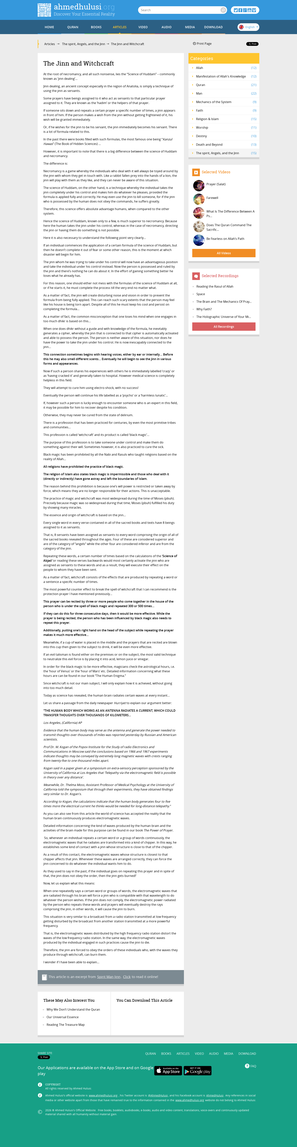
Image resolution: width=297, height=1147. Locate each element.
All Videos (224, 253)
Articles (49, 44)
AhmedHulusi (215, 1095)
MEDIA (190, 27)
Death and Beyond (226, 144)
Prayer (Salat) (209, 185)
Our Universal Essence (63, 1017)
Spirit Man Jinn (108, 976)
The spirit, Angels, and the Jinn (83, 44)
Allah (226, 68)
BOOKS (96, 27)
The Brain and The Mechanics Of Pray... (224, 301)
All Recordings (224, 326)
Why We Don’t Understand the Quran (73, 1009)
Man (226, 93)
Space (200, 294)
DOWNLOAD (213, 27)
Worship (226, 127)
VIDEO (143, 27)
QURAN (72, 27)
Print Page (202, 43)
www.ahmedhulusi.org (103, 1095)
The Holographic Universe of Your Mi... (223, 317)
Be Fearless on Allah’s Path (218, 240)
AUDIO (167, 27)
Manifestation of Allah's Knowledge (226, 76)
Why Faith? (204, 309)
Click (127, 976)
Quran (226, 85)
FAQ (253, 1066)
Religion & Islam (226, 119)
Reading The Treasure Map (66, 1025)
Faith (226, 110)
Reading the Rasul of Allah (214, 286)
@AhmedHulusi (158, 1095)
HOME (49, 27)
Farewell (205, 199)
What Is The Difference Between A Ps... (224, 213)
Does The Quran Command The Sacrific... (222, 226)
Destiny (226, 136)
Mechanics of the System (226, 102)
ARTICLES (120, 27)
